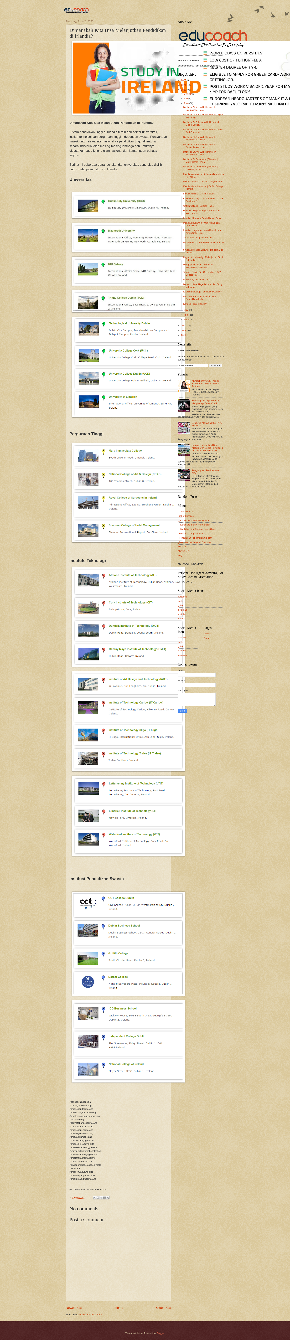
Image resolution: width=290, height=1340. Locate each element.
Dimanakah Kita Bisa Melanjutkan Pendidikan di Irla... (199, 297)
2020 (184, 90)
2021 (184, 85)
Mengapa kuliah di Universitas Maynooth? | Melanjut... (198, 266)
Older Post (163, 1308)
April (186, 314)
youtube (182, 614)
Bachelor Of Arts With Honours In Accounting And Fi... (199, 145)
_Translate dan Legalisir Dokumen (194, 542)
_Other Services (186, 516)
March (187, 319)
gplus (180, 605)
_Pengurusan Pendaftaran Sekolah (195, 538)
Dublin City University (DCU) (197, 279)
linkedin (181, 618)
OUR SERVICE (185, 511)
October (188, 93)
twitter (181, 601)
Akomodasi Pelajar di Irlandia (197, 237)
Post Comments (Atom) (90, 1314)
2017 (184, 335)
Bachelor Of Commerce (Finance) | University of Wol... (200, 168)
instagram (183, 610)
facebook (182, 596)
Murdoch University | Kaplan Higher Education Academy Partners (206, 384)
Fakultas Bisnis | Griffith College (199, 193)
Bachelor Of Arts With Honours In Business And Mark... (199, 138)
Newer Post (74, 1308)
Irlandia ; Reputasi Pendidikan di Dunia (202, 218)
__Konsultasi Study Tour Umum (193, 520)
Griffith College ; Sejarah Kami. (198, 206)
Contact (207, 633)
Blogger (160, 1333)
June (186, 103)
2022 (184, 80)
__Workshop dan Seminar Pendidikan (196, 529)
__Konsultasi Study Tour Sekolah (194, 524)
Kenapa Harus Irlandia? (194, 304)
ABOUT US (183, 551)
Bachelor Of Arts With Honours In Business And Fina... (199, 153)
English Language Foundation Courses (202, 291)
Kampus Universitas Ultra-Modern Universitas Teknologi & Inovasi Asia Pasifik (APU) (207, 448)
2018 (184, 330)
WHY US (182, 546)
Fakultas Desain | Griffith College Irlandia (203, 181)
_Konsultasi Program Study (191, 533)
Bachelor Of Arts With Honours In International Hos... (199, 108)
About (206, 638)
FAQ (180, 555)
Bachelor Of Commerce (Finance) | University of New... (200, 160)
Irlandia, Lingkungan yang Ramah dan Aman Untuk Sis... (202, 231)
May (186, 310)
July (186, 98)
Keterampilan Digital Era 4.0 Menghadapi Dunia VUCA (205, 401)
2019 (184, 325)
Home (119, 1308)
